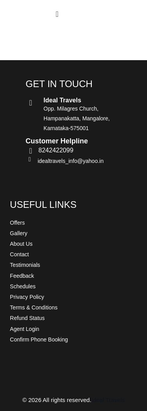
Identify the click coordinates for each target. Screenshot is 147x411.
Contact (19, 254)
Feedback (22, 276)
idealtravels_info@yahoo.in (70, 161)
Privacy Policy (27, 297)
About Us (21, 244)
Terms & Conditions (33, 307)
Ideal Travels (108, 400)
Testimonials (25, 265)
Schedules (22, 286)
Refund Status (27, 318)
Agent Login (24, 329)
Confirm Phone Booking (39, 339)
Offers (17, 223)
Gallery (18, 233)
